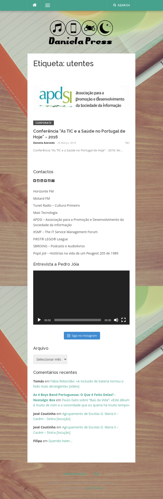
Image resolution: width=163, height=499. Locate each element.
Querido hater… (60, 441)
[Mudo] (116, 320)
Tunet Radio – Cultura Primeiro (56, 205)
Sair (97, 474)
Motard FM (41, 198)
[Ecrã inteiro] (123, 320)
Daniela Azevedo (44, 142)
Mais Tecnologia (45, 212)
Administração (74, 474)
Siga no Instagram (82, 335)
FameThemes (94, 488)
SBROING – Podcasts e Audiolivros (59, 246)
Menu (45, 5)
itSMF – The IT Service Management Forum (65, 232)
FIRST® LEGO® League (50, 239)
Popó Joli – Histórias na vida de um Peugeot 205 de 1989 (75, 253)
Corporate (44, 122)
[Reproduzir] (39, 320)
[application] (81, 298)
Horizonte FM (43, 191)
